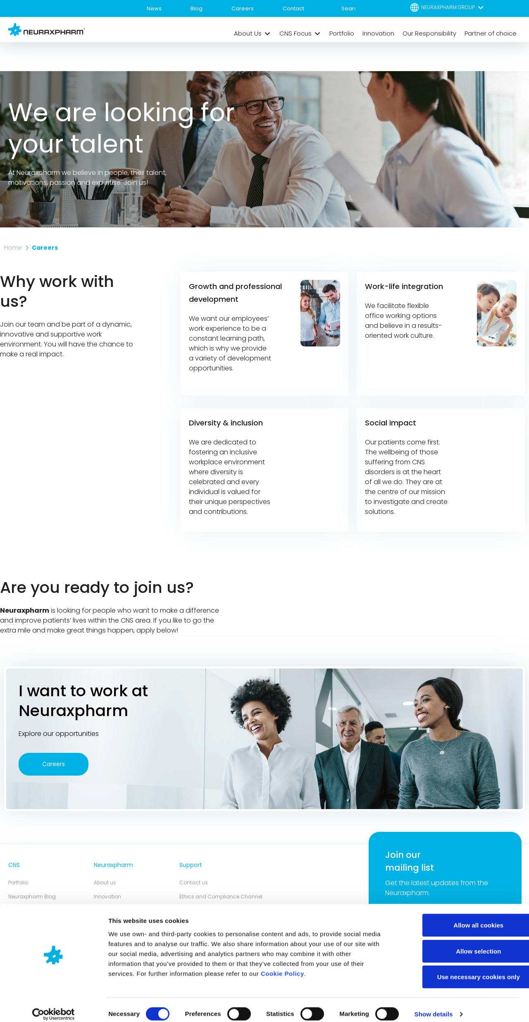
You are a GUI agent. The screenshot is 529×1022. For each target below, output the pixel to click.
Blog (197, 8)
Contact (293, 8)
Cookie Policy (282, 965)
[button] (447, 7)
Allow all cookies (460, 916)
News (154, 8)
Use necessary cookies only (460, 968)
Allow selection (459, 942)
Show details (434, 1005)
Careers (242, 8)
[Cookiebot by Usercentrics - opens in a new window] (53, 1006)
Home (13, 248)
